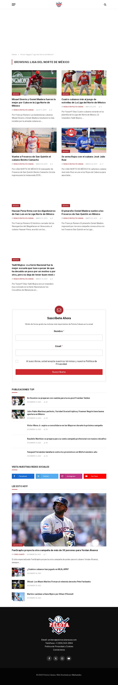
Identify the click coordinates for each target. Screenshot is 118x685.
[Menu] (13, 4)
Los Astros (17, 545)
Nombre (59, 331)
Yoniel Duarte (19, 554)
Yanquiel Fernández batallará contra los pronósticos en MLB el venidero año (62, 452)
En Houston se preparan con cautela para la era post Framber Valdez (58, 398)
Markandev (76, 675)
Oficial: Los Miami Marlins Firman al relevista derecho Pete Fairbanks (59, 582)
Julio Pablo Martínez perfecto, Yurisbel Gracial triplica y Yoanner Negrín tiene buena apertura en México (65, 412)
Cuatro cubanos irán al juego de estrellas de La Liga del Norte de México (84, 101)
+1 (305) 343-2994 (64, 643)
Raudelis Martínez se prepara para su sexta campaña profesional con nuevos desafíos (66, 439)
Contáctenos (59, 650)
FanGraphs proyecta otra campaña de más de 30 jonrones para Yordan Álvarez (55, 550)
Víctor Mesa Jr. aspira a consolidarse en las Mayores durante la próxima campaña (65, 425)
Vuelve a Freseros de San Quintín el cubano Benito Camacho (31, 158)
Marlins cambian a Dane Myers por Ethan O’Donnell (50, 594)
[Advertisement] (59, 31)
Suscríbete (59, 372)
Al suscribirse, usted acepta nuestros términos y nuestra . (61, 363)
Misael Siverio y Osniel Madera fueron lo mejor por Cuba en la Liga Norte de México (34, 102)
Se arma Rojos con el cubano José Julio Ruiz (83, 158)
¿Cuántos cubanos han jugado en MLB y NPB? (48, 569)
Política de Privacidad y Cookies (59, 646)
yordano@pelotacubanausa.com (62, 640)
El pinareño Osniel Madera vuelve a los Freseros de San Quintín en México (82, 212)
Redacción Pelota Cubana (23, 110)
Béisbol (16, 94)
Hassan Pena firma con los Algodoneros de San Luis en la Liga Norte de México (33, 212)
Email (59, 346)
